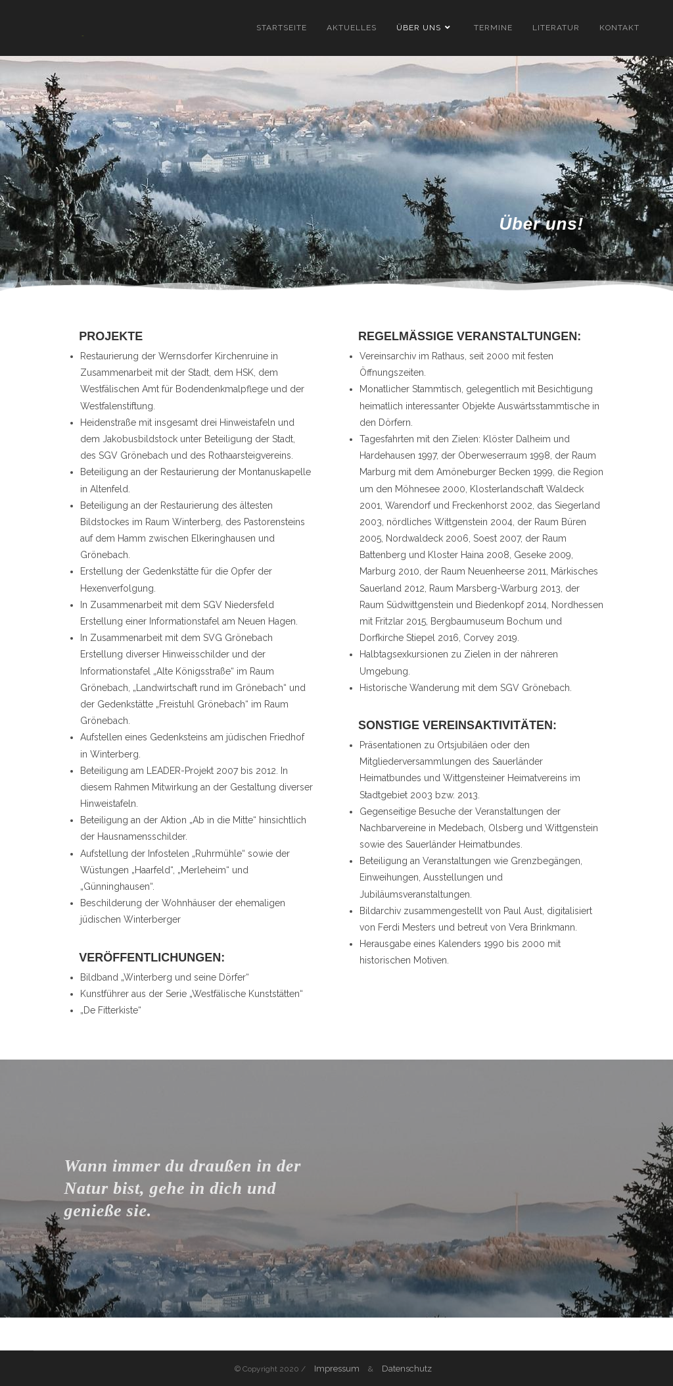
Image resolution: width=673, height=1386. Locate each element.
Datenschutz (407, 1368)
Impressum (337, 1368)
